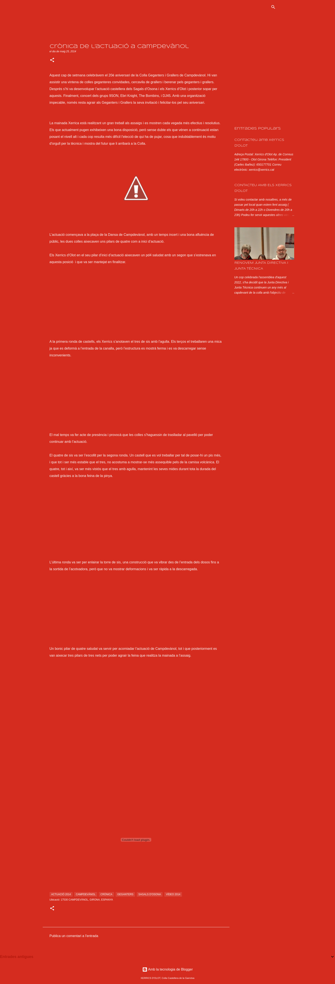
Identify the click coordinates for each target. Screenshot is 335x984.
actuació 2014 (61, 894)
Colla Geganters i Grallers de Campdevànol (172, 75)
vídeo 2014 (173, 894)
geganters (125, 894)
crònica (106, 894)
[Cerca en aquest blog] (300, 7)
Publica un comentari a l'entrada (74, 936)
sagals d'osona (149, 894)
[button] (52, 60)
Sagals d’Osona (145, 89)
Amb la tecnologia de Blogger (167, 969)
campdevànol (86, 894)
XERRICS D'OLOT (58, 7)
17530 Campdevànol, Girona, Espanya (87, 899)
